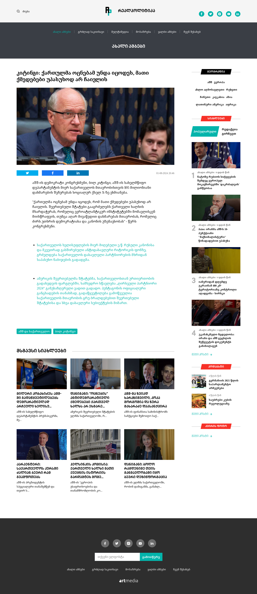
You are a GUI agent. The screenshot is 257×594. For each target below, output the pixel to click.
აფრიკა (231, 104)
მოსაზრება (143, 31)
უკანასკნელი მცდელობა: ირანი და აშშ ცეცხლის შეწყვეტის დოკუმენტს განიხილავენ (216, 340)
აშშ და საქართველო (34, 331)
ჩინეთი (205, 97)
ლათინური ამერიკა (210, 104)
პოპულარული (204, 131)
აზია (229, 97)
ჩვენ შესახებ (192, 31)
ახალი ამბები (62, 31)
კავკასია (218, 97)
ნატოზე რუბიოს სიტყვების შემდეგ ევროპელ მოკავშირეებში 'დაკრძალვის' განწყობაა (218, 182)
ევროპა (219, 82)
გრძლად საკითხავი (91, 31)
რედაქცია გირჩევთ (230, 131)
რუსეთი (231, 89)
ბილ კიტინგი (65, 331)
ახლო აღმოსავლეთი (209, 89)
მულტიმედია (120, 31)
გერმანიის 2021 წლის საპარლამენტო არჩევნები (223, 384)
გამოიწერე (151, 557)
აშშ (209, 82)
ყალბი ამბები (167, 31)
